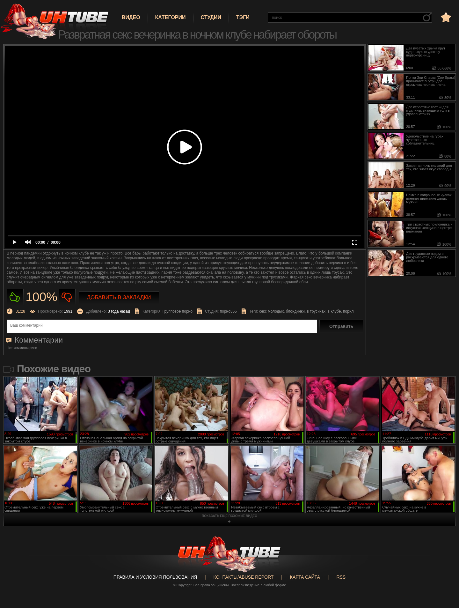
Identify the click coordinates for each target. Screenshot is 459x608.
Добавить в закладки (119, 297)
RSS (341, 577)
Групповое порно (178, 311)
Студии (211, 17)
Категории (170, 17)
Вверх (445, 572)
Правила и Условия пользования (155, 577)
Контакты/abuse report (244, 577)
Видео (131, 17)
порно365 (228, 311)
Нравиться (15, 297)
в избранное (445, 17)
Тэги (243, 17)
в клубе (334, 311)
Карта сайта (305, 577)
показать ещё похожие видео (229, 516)
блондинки (295, 311)
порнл (348, 311)
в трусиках (316, 311)
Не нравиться (67, 297)
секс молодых (271, 311)
